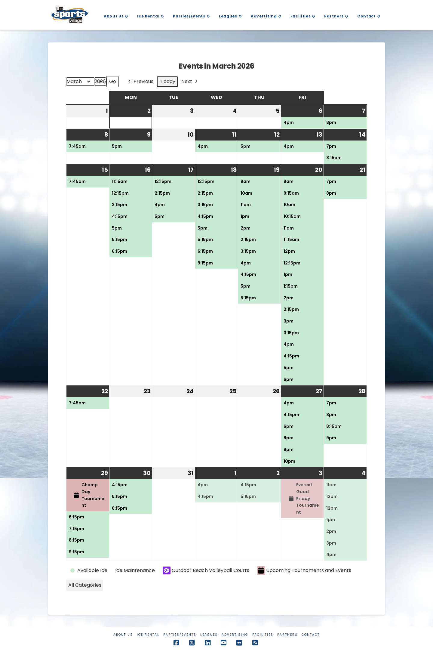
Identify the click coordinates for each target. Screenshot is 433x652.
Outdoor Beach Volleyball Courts (206, 570)
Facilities (262, 635)
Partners (287, 635)
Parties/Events (179, 635)
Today (168, 81)
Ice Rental (148, 635)
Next (190, 82)
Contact (311, 635)
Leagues (209, 635)
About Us (123, 635)
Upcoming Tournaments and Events (304, 570)
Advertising (235, 635)
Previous (140, 82)
